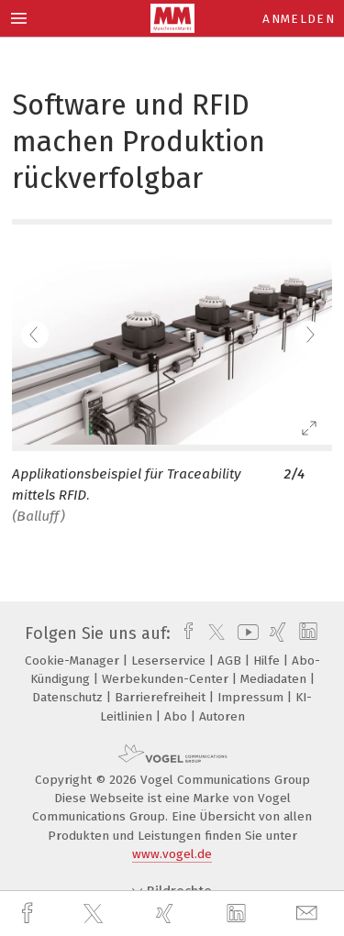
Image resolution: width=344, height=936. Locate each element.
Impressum (252, 697)
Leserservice (170, 660)
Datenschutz (69, 697)
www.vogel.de (172, 854)
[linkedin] (238, 914)
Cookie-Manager (74, 660)
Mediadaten (275, 679)
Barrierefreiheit (162, 697)
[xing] (167, 913)
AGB (231, 660)
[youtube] (245, 633)
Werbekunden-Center (167, 679)
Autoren (222, 716)
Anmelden (298, 19)
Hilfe (268, 660)
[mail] (309, 913)
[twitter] (95, 914)
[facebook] (29, 913)
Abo (177, 716)
